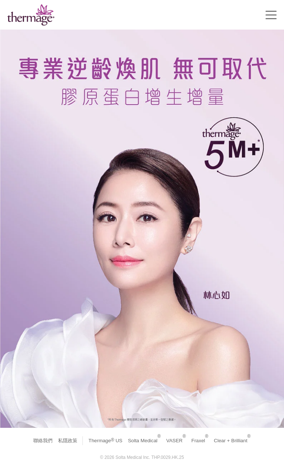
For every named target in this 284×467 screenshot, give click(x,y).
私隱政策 (67, 440)
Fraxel (200, 440)
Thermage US (105, 440)
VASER (176, 440)
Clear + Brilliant (232, 440)
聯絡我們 (43, 440)
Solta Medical (144, 440)
